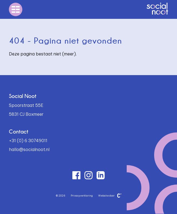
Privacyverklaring (82, 195)
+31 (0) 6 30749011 (28, 140)
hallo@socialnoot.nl (29, 149)
